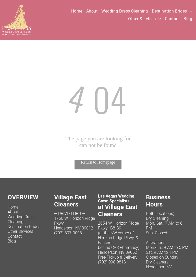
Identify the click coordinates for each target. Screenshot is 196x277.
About (13, 212)
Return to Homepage (98, 162)
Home (13, 207)
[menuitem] (78, 11)
